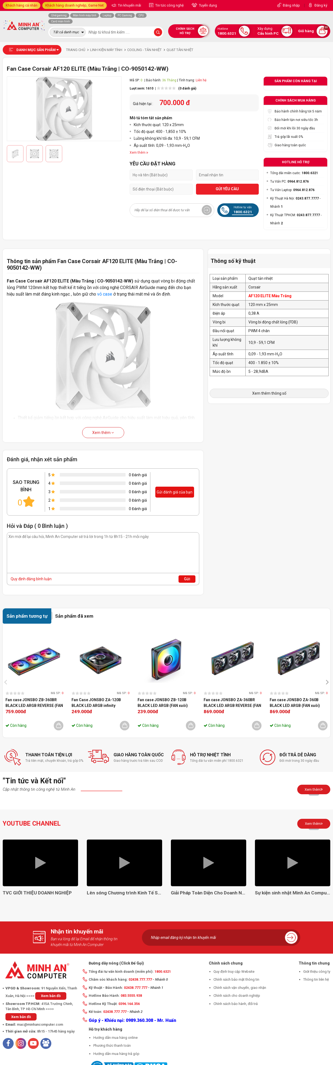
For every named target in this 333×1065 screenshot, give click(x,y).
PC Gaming (125, 15)
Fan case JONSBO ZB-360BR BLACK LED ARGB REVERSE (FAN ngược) (34, 703)
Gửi (187, 579)
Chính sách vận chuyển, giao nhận (239, 988)
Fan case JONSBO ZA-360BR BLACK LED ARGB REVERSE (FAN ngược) (232, 703)
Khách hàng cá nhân (21, 5)
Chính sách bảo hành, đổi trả (235, 1004)
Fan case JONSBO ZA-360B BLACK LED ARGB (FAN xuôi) (295, 703)
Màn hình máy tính (84, 15)
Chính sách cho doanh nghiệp (236, 995)
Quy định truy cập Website (233, 971)
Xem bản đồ (51, 996)
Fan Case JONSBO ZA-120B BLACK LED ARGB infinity (96, 703)
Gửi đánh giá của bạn (174, 492)
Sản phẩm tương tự (27, 616)
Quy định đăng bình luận (31, 579)
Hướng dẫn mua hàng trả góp (116, 1054)
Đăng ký (320, 5)
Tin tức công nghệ (169, 5)
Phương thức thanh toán (112, 1045)
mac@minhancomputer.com (40, 1024)
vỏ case (104, 294)
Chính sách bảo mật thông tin (236, 979)
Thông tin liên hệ (316, 979)
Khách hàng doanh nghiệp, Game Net (74, 5)
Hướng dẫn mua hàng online (115, 1038)
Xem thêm (103, 432)
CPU (141, 15)
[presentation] (7, 681)
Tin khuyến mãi (129, 5)
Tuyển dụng (207, 5)
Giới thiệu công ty (316, 971)
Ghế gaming (59, 15)
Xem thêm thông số (269, 393)
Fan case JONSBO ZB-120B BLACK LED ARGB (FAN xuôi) (163, 703)
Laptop (107, 15)
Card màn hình (60, 21)
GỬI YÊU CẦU (227, 189)
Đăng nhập (291, 5)
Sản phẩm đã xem (74, 616)
